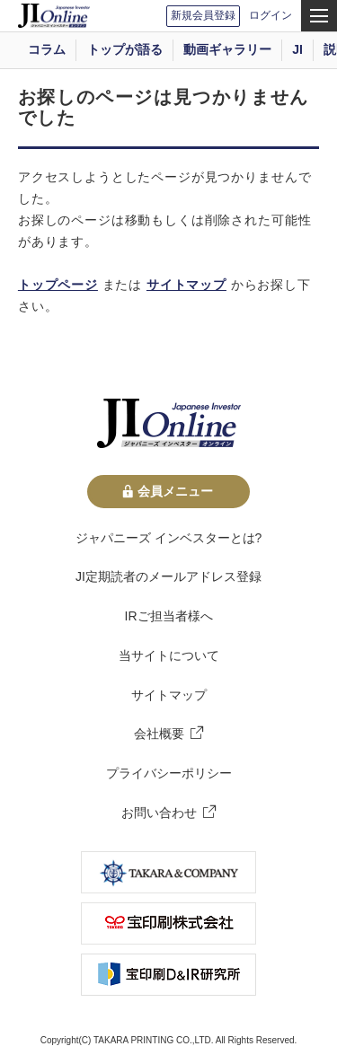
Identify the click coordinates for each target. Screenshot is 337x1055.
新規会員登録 (203, 15)
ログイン (270, 16)
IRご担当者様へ (169, 616)
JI (297, 49)
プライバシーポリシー (169, 773)
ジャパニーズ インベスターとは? (168, 538)
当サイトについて (169, 655)
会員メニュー (168, 491)
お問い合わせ (159, 812)
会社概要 (159, 733)
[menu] (319, 15)
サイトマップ (186, 284)
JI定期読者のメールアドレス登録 (168, 576)
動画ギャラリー (227, 49)
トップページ (58, 284)
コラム (47, 49)
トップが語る (125, 49)
